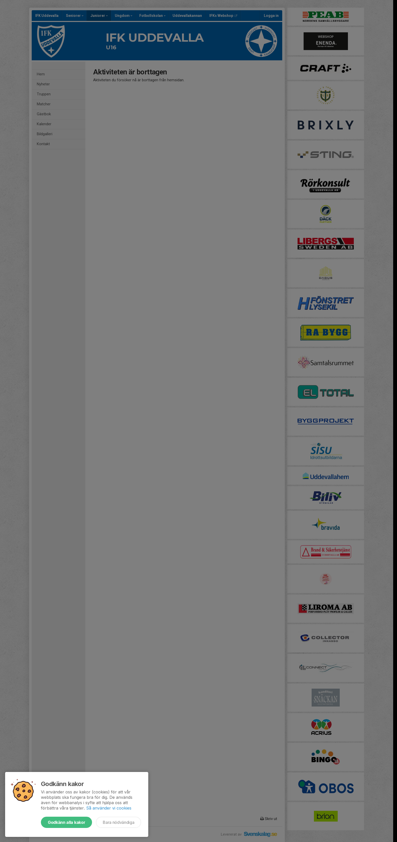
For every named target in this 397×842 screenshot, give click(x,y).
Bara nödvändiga (118, 822)
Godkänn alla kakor (66, 822)
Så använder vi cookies (108, 808)
